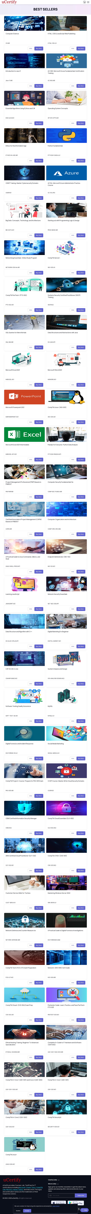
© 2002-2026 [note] (17, 1198)
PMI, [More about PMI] (7, 1189)
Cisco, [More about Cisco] (33, 1187)
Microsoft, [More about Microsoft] (22, 1187)
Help (84, 1210)
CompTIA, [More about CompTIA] (39, 1187)
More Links (52, 1184)
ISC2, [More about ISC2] (11, 1189)
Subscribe (81, 1195)
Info (30, 48)
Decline (18, 1211)
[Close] (89, 2)
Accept (27, 1211)
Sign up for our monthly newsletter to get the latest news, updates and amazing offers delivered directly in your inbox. (67, 1189)
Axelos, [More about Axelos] (21, 1189)
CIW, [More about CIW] (4, 1189)
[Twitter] (79, 1209)
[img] (24, 23)
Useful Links (52, 1180)
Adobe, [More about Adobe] (15, 1189)
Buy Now (39, 48)
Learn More (55, 1206)
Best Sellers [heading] (45, 9)
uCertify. (15, 1198)
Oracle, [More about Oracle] (28, 1187)
